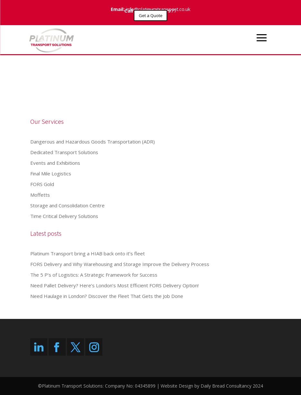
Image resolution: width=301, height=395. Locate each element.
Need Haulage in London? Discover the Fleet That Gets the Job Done (106, 296)
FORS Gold (42, 184)
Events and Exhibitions (55, 163)
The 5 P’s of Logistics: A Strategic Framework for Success (93, 275)
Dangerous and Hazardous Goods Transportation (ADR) (92, 141)
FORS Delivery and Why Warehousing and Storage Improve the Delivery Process (119, 264)
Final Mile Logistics (50, 173)
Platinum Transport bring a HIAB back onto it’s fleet (87, 253)
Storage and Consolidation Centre (67, 205)
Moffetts (40, 195)
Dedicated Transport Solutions (64, 152)
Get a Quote (151, 15)
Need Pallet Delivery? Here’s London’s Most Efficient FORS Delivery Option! (114, 285)
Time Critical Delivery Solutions (64, 216)
